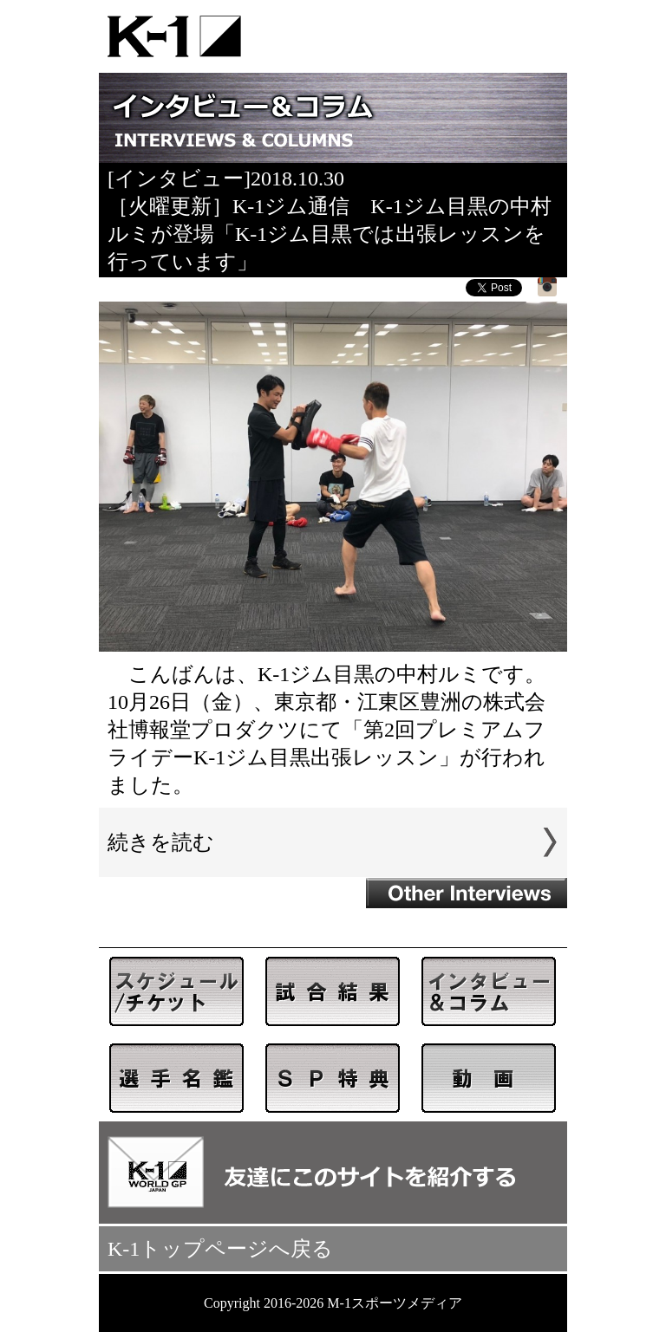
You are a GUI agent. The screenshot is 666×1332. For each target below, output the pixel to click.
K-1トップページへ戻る (220, 1249)
